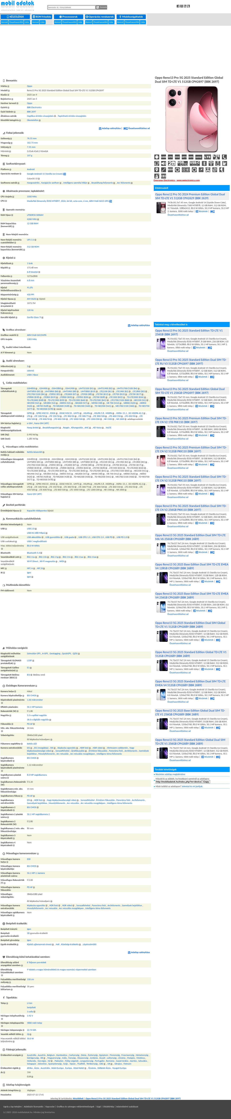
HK (41, 1058)
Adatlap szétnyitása (110, 128)
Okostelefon (32, 120)
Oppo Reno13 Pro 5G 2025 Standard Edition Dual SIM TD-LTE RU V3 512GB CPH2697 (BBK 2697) (191, 361)
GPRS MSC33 (42, 413)
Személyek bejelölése (37, 803)
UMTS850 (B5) (34, 391)
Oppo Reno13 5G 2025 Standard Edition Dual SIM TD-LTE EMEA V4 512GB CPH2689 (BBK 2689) (190, 683)
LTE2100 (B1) (106, 391)
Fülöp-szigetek (71, 1061)
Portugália (99, 1061)
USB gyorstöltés (53, 537)
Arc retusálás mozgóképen (82, 753)
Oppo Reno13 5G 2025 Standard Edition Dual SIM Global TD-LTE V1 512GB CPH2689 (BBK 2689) (190, 625)
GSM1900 (70, 388)
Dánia (83, 1055)
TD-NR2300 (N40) (82, 406)
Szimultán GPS (34, 653)
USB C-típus (32, 374)
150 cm (30, 979)
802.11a (31, 557)
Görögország (33, 1058)
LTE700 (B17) (135, 394)
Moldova (141, 1058)
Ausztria (42, 1055)
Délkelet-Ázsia (104, 1068)
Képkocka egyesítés (67, 747)
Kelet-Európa (57, 1068)
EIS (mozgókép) (41, 747)
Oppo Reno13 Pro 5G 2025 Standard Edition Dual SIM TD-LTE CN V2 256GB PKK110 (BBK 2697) (191, 508)
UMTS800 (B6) (51, 391)
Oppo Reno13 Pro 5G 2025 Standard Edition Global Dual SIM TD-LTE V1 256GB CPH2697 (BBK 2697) (190, 391)
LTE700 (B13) (119, 394)
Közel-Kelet (79, 1068)
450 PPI (30, 294)
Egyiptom (103, 1055)
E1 (28, 667)
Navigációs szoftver (50, 182)
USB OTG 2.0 (98, 537)
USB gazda (69, 537)
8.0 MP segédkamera (37, 775)
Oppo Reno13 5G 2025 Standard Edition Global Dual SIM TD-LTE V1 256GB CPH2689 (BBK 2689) (190, 741)
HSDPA (109, 413)
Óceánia (92, 1068)
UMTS (76, 413)
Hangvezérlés (33, 182)
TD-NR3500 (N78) (45, 409)
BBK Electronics (34, 107)
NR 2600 (120, 419)
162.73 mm (32, 142)
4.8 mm (30, 280)
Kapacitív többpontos (37, 510)
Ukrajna (118, 1063)
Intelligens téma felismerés (109, 753)
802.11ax (92, 557)
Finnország (115, 1055)
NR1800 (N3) (49, 403)
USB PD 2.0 (122, 537)
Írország (72, 1058)
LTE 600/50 (44, 419)
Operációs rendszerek (100, 16)
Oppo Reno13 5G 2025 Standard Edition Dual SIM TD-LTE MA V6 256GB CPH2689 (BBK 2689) (190, 537)
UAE (101, 1063)
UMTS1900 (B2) (105, 388)
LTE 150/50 (54, 416)
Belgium (51, 1055)
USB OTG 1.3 (84, 537)
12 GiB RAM (32, 223)
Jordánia (94, 1058)
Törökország (92, 1063)
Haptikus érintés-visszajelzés (40, 116)
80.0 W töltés (33, 545)
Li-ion (29, 1003)
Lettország (112, 1058)
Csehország (74, 1055)
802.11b (42, 557)
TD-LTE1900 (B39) (56, 400)
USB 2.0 (30, 528)
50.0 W (30, 1038)
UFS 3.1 (30, 239)
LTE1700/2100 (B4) (36, 394)
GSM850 (31, 388)
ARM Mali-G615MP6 (36, 335)
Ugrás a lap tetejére (12, 1106)
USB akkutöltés (34, 537)
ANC (87, 427)
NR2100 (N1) (140, 400)
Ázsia (36, 1068)
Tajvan (73, 1063)
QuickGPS (66, 653)
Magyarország (53, 1058)
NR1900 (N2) (33, 403)
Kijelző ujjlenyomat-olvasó (39, 944)
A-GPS (45, 653)
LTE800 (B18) (33, 397)
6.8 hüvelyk (32, 272)
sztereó (30, 370)
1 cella (30, 1011)
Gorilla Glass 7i (34, 317)
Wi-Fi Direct (32, 561)
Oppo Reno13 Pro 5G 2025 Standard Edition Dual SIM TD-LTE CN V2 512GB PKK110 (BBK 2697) (191, 478)
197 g (29, 155)
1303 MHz (32, 339)
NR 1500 (108, 419)
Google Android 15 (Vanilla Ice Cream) (45, 173)
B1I (28, 674)
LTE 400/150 (115, 416)
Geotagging (54, 653)
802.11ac (79, 557)
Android (31, 169)
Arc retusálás (62, 753)
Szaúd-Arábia (122, 1061)
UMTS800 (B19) (88, 391)
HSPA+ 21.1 (121, 413)
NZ (49, 1061)
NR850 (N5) (65, 403)
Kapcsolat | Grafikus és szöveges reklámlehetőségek (70, 1106)
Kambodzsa (61, 1055)
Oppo (29, 86)
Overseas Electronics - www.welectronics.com (177, 180)
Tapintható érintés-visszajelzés (72, 116)
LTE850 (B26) (82, 397)
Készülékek (15, 16)
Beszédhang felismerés (102, 182)
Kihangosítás (77, 427)
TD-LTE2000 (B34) (135, 397)
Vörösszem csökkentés (117, 747)
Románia (110, 1061)
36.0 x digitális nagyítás (38, 719)
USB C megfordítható (37, 541)
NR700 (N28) (43, 406)
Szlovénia (42, 1063)
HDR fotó (84, 747)
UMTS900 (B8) (69, 391)
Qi (28, 1034)
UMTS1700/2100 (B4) (127, 388)
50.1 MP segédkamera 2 (38, 814)
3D (28, 933)
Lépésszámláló (89, 944)
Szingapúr (31, 1063)
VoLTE (108, 427)
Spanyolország (55, 1063)
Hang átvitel (32, 427)
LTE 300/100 (99, 416)
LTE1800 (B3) (139, 391)
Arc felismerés (123, 182)
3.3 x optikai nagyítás (37, 715)
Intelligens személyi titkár (75, 182)
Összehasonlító (16, 22)
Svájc (65, 1063)
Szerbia (133, 1061)
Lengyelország (86, 1061)
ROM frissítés (42, 16)
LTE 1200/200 (93, 419)
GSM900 (43, 388)
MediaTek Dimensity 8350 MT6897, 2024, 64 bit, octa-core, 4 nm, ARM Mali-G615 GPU (68, 201)
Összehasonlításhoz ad (136, 128)
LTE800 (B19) (50, 397)
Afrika (30, 1068)
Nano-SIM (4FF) (41, 423)
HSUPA (87, 413)
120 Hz (30, 310)
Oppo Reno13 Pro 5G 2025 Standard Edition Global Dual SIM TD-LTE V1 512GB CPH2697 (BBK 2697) (133, 1098)
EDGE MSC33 (66, 413)
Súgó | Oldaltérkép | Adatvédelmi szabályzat (117, 1106)
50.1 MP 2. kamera (36, 873)
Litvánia (121, 1058)
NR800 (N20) (130, 403)
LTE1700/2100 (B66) (120, 400)
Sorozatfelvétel (62, 750)
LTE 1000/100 (76, 419)
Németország (142, 1055)
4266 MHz (32, 219)
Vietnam (127, 1063)
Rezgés (66, 427)
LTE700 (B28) (99, 397)
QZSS (75, 653)
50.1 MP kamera (35, 707)
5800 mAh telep (34, 1023)
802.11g (55, 557)
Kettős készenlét (34, 452)
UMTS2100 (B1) (86, 388)
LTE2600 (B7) (70, 394)
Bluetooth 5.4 (33, 552)
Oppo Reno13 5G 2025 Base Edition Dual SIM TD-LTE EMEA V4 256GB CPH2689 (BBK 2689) (191, 595)
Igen (29, 572)
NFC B (40, 568)
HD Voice (97, 427)
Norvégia (42, 1061)
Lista (27, 22)
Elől (29, 859)
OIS (51, 747)
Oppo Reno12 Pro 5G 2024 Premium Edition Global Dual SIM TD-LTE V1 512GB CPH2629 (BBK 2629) (190, 196)
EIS (28, 747)
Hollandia (31, 1061)
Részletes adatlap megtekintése (170, 774)
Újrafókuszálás (78, 750)
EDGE (52, 413)
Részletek (202, 211)
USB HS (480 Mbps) (36, 533)
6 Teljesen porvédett (36, 962)
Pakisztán (59, 1061)
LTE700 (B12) (102, 394)
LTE (28, 416)
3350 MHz (32, 196)
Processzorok (68, 16)
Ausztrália (31, 1055)
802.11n (66, 557)
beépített (31, 1007)
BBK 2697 (31, 111)
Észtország (93, 1055)
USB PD (108, 537)
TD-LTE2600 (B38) (35, 400)
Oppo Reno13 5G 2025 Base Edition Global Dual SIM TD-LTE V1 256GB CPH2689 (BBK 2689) (190, 712)
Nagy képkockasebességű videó (61, 800)
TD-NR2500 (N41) (103, 406)
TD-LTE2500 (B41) (98, 400)
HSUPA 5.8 (99, 413)
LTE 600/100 (60, 419)
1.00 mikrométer (35, 699)
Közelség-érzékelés (70, 944)
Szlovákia (142, 1061)
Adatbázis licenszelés (34, 1106)
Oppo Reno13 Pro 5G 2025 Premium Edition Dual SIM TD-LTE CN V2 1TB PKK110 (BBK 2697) (191, 420)
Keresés (101, 7)
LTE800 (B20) (66, 397)
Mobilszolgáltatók (131, 16)
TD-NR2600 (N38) (61, 406)
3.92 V (30, 1015)
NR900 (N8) (96, 403)
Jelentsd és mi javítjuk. (192, 786)
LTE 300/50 (69, 416)
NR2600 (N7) (81, 403)
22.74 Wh (31, 1030)
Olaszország (82, 1058)
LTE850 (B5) (54, 394)
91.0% (30, 287)
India (64, 1058)
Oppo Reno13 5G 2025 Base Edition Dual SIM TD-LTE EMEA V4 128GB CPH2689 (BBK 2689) (191, 566)
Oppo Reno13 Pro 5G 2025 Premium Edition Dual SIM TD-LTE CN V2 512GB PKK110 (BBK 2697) (191, 449)
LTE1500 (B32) (116, 397)
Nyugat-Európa (119, 1068)
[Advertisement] (115, 50)
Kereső (4, 22)
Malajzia (131, 1058)
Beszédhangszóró (51, 427)
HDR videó (98, 747)
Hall (57, 944)
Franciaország (127, 1055)
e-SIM (30, 423)
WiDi (61, 561)
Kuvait (102, 1058)
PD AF (30, 724)
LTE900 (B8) (86, 394)
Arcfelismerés (131, 750)
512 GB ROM (33, 246)
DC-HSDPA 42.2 (136, 413)
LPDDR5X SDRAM (35, 215)
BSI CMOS (31, 695)
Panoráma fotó (116, 750)
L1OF (29, 660)
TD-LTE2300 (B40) (77, 400)
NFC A (30, 568)
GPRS (29, 413)
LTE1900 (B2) (122, 391)
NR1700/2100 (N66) (124, 406)
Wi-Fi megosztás (47, 561)
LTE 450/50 (130, 416)
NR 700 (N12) (113, 403)
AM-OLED (31, 298)
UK (108, 1063)
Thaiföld (81, 1063)
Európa (68, 1068)
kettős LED (32, 743)
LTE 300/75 (83, 416)
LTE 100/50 (39, 416)
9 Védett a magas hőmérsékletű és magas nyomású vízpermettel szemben (61, 969)
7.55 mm (31, 147)
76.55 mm (32, 138)
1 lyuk (30, 263)
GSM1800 (56, 388)
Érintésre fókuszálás (98, 750)
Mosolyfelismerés (46, 753)
